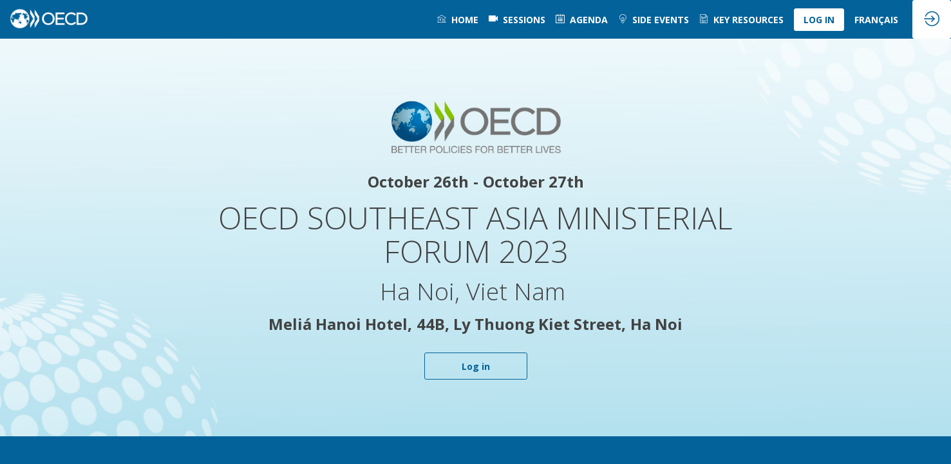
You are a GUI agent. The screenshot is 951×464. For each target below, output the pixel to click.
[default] (517, 19)
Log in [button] (476, 366)
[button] (819, 19)
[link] (457, 19)
